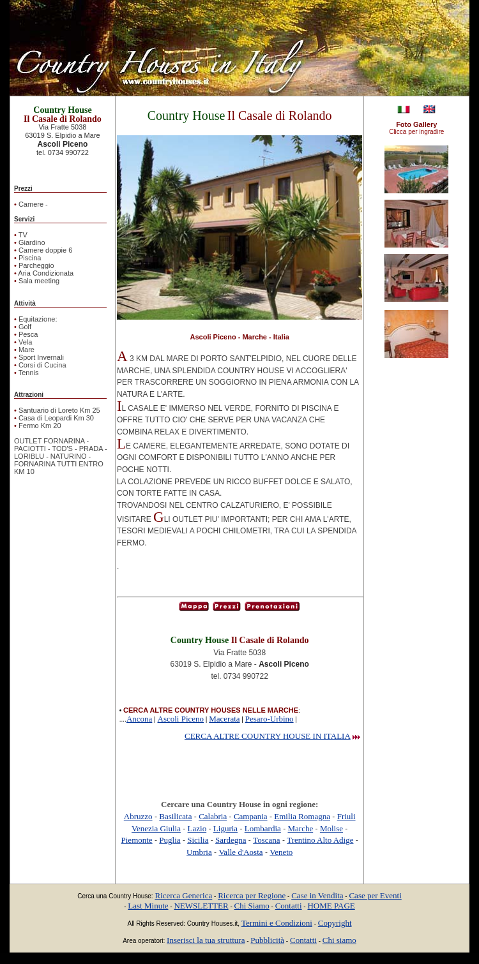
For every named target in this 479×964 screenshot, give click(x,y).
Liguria (225, 828)
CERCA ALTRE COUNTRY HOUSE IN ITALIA (268, 736)
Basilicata (175, 816)
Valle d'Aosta (240, 852)
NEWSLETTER (201, 905)
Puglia (169, 840)
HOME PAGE (330, 905)
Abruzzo (138, 816)
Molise (331, 828)
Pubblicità (267, 940)
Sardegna (230, 840)
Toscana (266, 840)
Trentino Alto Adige (320, 840)
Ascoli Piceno (181, 718)
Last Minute (148, 905)
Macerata (224, 718)
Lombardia (263, 828)
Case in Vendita (317, 895)
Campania (251, 816)
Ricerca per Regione (251, 895)
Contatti (288, 905)
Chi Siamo (252, 905)
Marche (301, 828)
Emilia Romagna (302, 816)
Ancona (139, 718)
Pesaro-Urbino (269, 718)
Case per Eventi (375, 895)
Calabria (213, 816)
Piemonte (137, 840)
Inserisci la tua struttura (206, 940)
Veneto (281, 852)
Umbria (199, 852)
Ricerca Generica (183, 895)
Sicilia (197, 840)
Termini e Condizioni (276, 923)
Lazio (197, 828)
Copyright (335, 923)
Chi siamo (339, 940)
